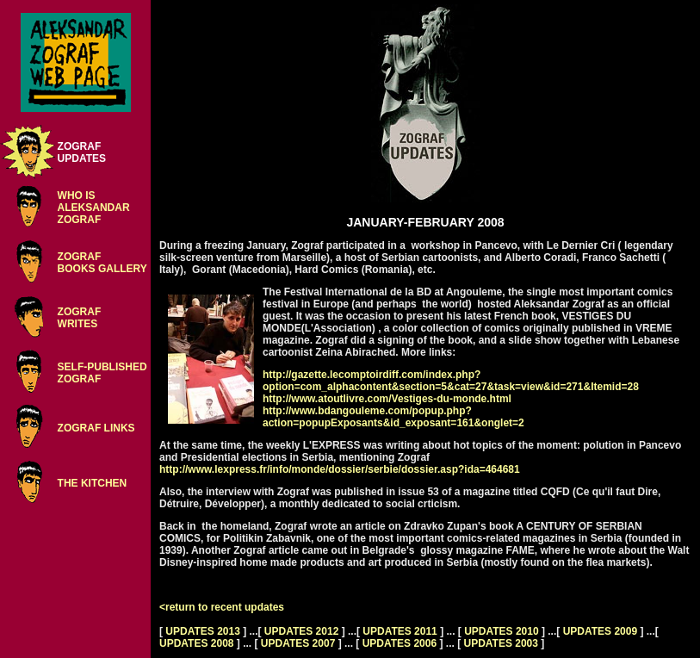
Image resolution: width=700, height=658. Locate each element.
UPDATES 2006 (399, 643)
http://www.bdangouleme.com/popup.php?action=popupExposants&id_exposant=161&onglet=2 (393, 417)
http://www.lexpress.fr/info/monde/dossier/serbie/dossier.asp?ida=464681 (339, 469)
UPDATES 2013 (202, 631)
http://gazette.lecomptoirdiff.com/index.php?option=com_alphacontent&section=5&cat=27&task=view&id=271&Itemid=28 (451, 381)
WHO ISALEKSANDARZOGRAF (94, 207)
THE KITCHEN (92, 483)
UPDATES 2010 (501, 631)
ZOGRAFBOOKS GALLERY (102, 263)
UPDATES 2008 (196, 643)
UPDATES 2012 (301, 631)
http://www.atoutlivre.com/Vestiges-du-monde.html (387, 399)
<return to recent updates (221, 607)
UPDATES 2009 (600, 631)
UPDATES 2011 (399, 631)
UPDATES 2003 (500, 643)
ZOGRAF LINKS (96, 428)
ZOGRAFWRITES (80, 318)
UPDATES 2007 (298, 643)
